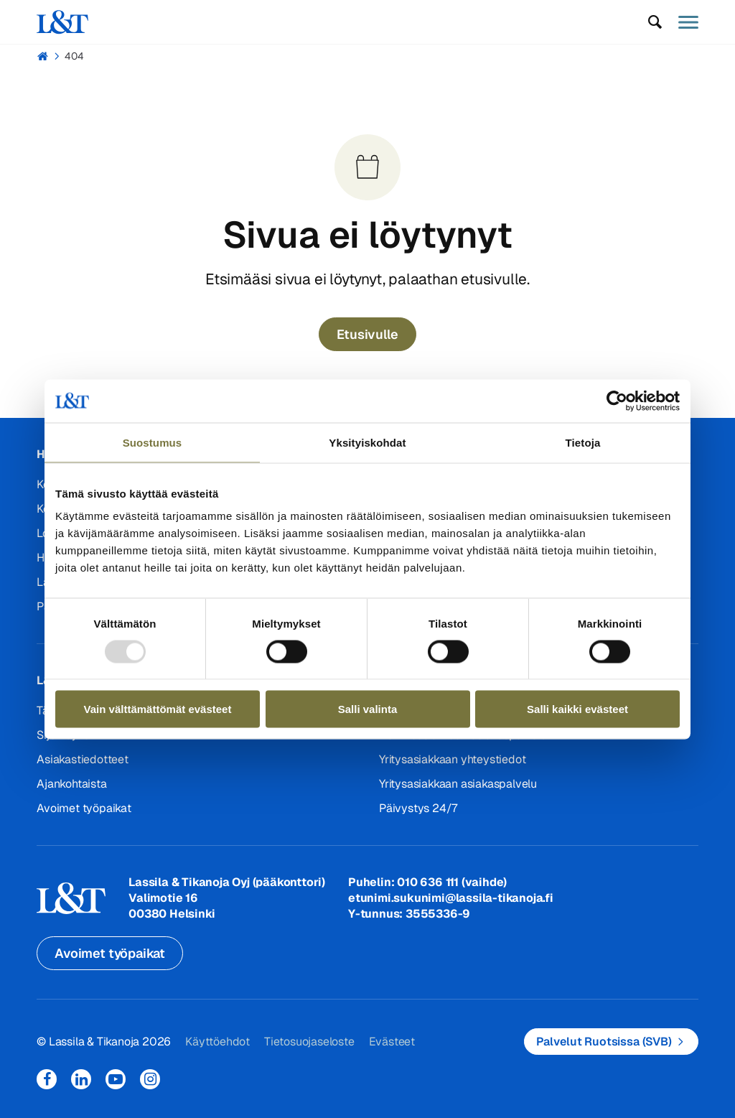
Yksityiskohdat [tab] (367, 442)
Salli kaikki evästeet (577, 709)
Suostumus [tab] (152, 442)
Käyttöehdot (217, 1041)
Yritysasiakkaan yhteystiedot (452, 759)
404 (74, 56)
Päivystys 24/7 (418, 808)
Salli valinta (368, 709)
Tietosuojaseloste (309, 1041)
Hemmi (43, 56)
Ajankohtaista (71, 783)
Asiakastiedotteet (82, 759)
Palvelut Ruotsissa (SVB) (604, 1041)
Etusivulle (367, 334)
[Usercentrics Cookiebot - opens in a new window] (617, 400)
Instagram (150, 1079)
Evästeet (392, 1041)
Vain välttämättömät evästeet (158, 709)
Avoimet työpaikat (84, 808)
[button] (655, 22)
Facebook (47, 1079)
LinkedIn (81, 1079)
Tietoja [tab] (583, 442)
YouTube (116, 1079)
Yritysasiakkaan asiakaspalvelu (458, 783)
